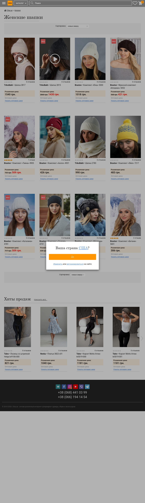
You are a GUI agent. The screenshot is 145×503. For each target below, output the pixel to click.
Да (72, 256)
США (83, 248)
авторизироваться (75, 264)
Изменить (57, 264)
